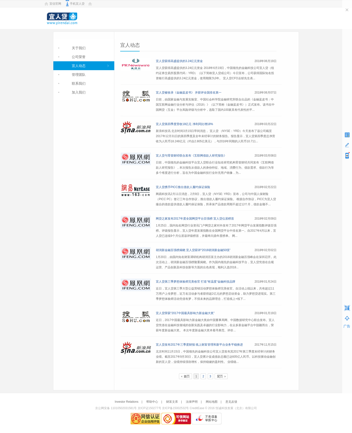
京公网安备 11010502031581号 (116, 408)
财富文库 (172, 401)
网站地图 (212, 401)
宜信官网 (55, 3)
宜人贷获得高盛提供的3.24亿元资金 (179, 61)
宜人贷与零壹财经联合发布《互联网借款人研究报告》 (191, 155)
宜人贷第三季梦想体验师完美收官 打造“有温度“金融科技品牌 (195, 281)
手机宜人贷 (77, 3)
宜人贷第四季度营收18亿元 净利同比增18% (184, 124)
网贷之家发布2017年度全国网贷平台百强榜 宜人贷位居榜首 (195, 218)
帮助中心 (152, 401)
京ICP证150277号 (149, 408)
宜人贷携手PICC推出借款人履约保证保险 (183, 187)
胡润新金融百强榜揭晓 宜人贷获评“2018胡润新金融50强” (193, 250)
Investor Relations (126, 401)
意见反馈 (231, 401)
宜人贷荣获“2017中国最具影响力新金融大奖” (185, 313)
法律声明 (192, 401)
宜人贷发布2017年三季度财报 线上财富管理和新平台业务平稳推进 (199, 344)
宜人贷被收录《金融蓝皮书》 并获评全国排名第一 (188, 92)
